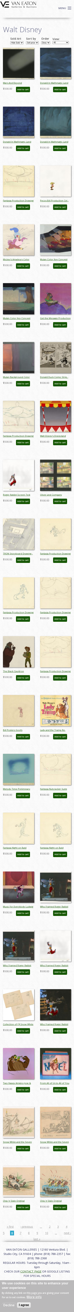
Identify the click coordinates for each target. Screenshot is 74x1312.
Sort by (31, 38)
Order (45, 38)
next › (67, 1233)
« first (10, 1226)
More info (34, 1297)
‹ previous (27, 1226)
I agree (24, 1305)
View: (56, 39)
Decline (9, 1305)
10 (46, 1233)
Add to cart (23, 89)
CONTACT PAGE (30, 1271)
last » (37, 1239)
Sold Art (15, 38)
